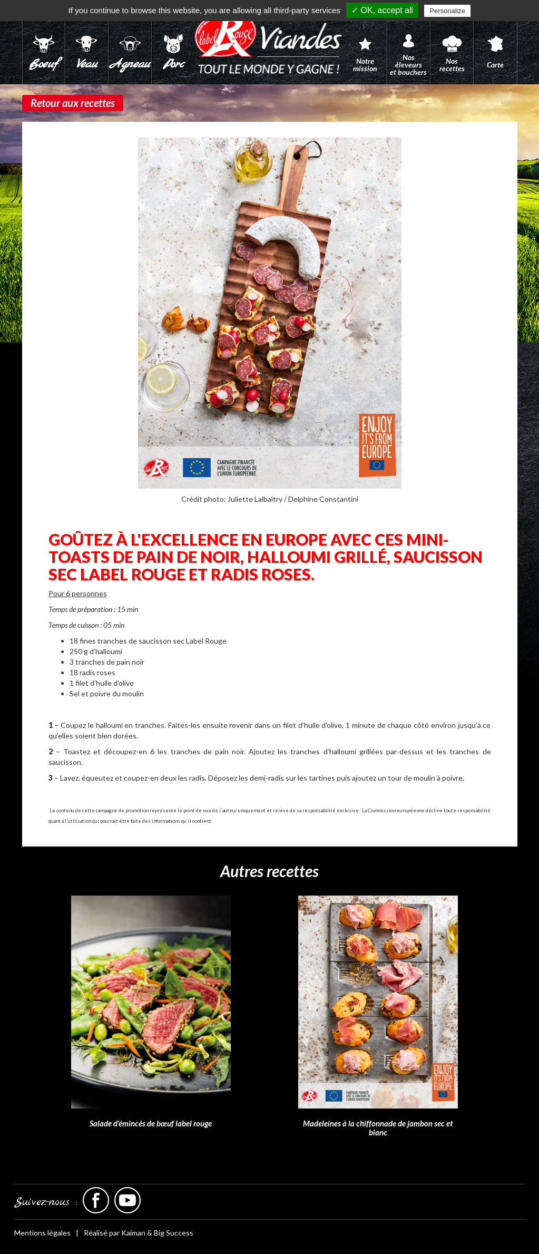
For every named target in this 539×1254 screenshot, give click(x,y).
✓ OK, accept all (382, 10)
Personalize (447, 11)
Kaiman (133, 1232)
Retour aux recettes (73, 102)
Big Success (173, 1232)
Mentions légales (42, 1232)
